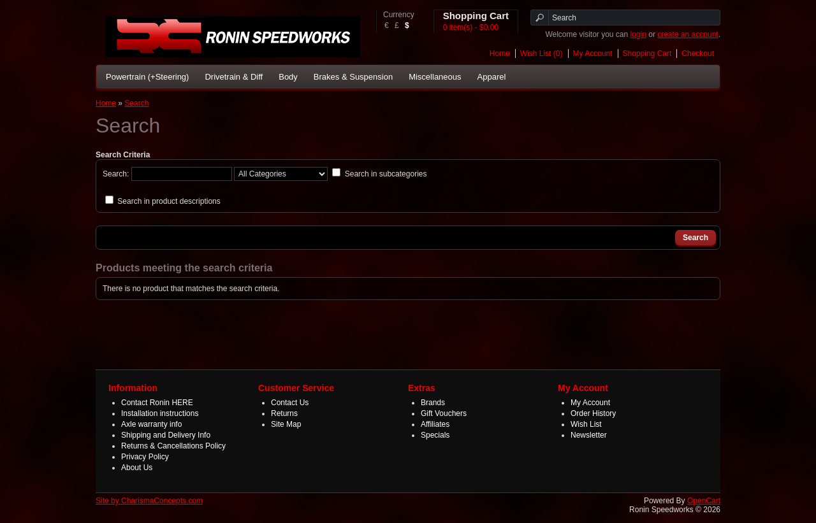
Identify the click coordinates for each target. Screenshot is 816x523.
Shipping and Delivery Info (165, 435)
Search (136, 103)
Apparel (491, 77)
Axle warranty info (151, 424)
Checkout (697, 53)
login (638, 34)
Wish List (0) (541, 53)
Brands (433, 402)
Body (288, 77)
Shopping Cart (647, 53)
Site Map (286, 424)
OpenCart (703, 500)
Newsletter (589, 435)
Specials (435, 435)
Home (500, 53)
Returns (284, 413)
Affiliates (435, 424)
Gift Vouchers (444, 413)
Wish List (586, 424)
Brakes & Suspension (353, 77)
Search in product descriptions (168, 201)
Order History (593, 413)
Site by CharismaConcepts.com (149, 500)
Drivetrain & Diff (234, 77)
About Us (136, 467)
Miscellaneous (435, 77)
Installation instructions (159, 413)
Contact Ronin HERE (157, 402)
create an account (687, 34)
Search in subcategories (386, 173)
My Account (593, 53)
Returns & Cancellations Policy (173, 445)
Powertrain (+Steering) (147, 77)
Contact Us (290, 402)
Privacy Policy (145, 456)
